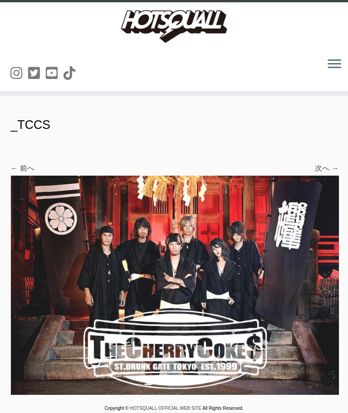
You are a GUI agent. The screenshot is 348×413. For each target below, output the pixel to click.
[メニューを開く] (334, 64)
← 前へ (22, 168)
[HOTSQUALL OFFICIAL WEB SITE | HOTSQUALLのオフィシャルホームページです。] (174, 26)
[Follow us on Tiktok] (72, 73)
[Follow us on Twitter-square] (37, 73)
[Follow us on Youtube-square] (54, 73)
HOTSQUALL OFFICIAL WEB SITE (166, 408)
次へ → (326, 168)
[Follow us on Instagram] (19, 73)
